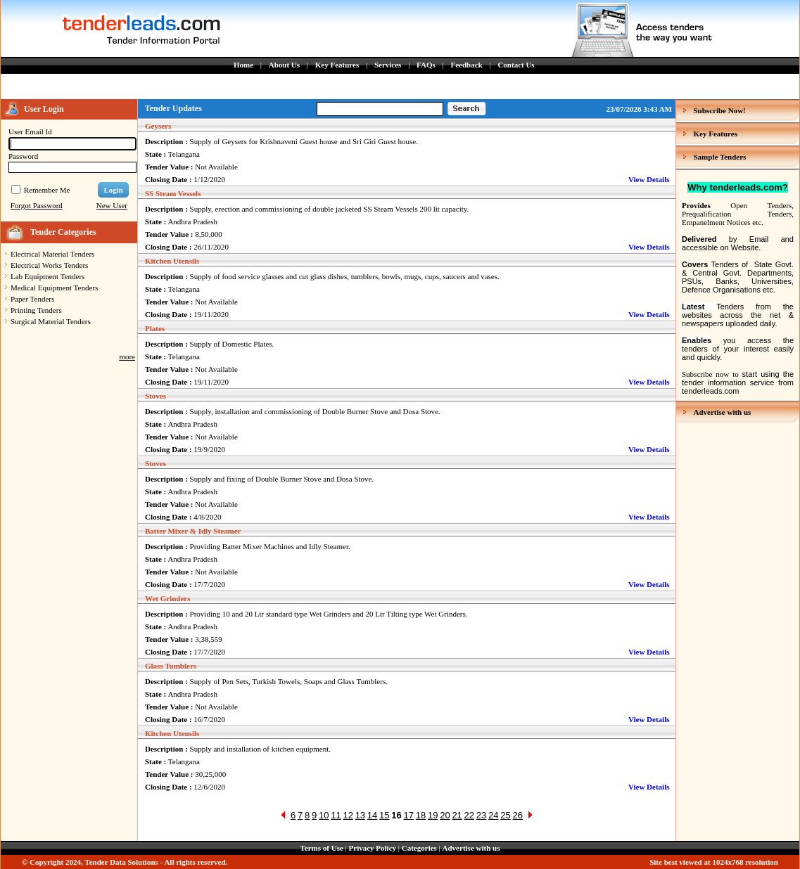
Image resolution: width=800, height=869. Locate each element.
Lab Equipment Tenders (47, 276)
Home (243, 64)
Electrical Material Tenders (52, 254)
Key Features (337, 64)
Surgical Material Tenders (51, 321)
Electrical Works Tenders (49, 265)
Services (387, 64)
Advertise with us (722, 412)
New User (111, 205)
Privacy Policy (373, 848)
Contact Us (515, 64)
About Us (284, 64)
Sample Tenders (720, 157)
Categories (419, 848)
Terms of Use (321, 848)
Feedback (466, 64)
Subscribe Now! (720, 110)
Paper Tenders (32, 299)
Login (113, 190)
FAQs (426, 64)
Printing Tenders (36, 310)
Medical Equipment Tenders (54, 287)
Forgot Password (37, 205)
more (127, 356)
